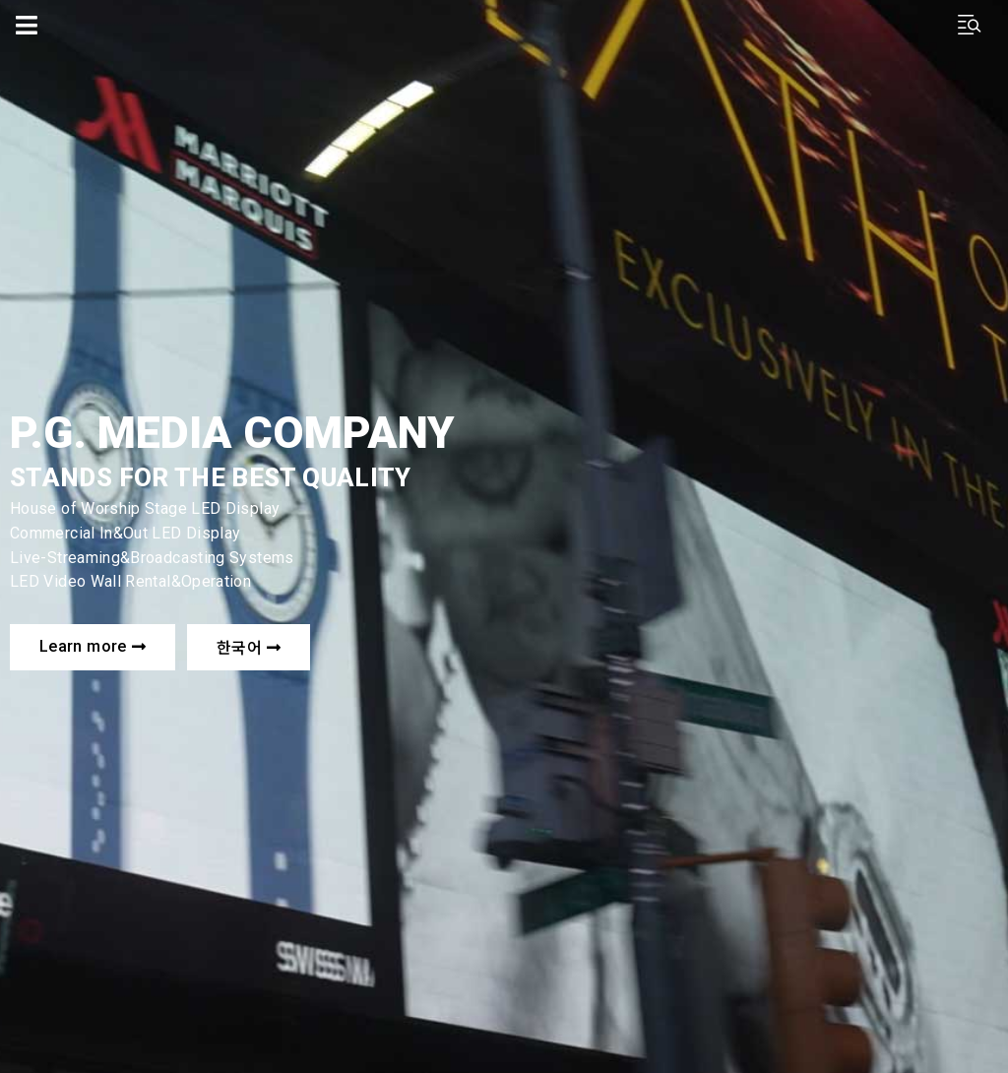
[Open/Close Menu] (27, 25)
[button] (92, 647)
